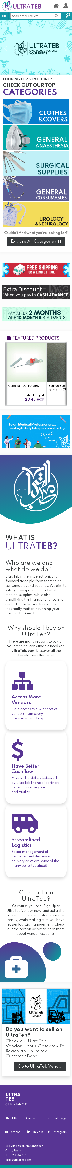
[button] (5, 48)
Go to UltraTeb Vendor (40, 1066)
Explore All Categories (36, 241)
